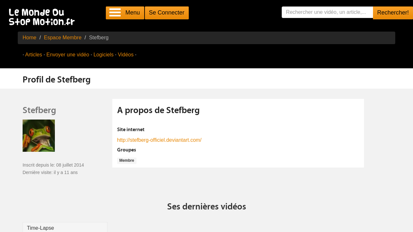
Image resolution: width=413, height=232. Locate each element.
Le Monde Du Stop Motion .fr (43, 17)
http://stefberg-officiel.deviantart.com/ (159, 140)
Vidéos (126, 54)
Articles (33, 54)
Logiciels (104, 54)
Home (29, 37)
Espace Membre (63, 37)
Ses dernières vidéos (206, 207)
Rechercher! (393, 12)
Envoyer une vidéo (67, 54)
